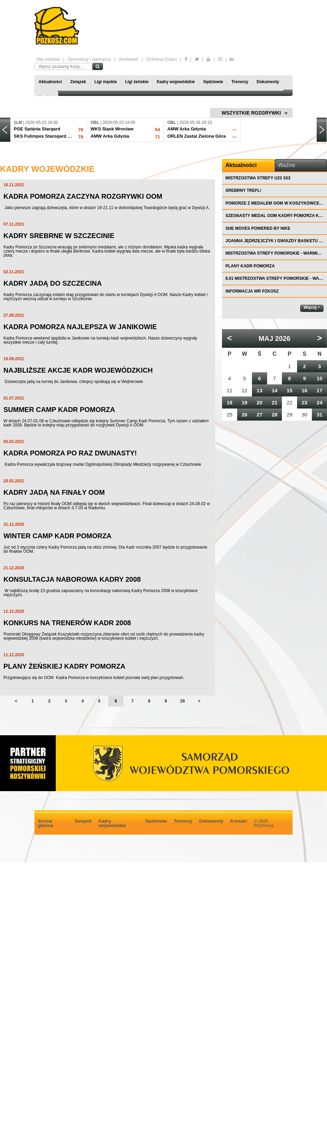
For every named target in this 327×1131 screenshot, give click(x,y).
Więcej (310, 307)
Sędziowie (213, 81)
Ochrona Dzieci (161, 59)
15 (290, 390)
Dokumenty (268, 81)
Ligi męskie (105, 81)
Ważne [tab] (286, 165)
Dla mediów (48, 59)
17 (320, 390)
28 (274, 414)
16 (304, 390)
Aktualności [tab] (241, 165)
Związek (78, 81)
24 (320, 402)
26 (244, 414)
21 (274, 402)
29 (182, 701)
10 (320, 378)
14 (274, 390)
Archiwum (128, 59)
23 (304, 402)
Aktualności (50, 81)
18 (229, 402)
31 (320, 414)
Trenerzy (239, 81)
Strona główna (45, 823)
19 (244, 402)
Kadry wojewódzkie (176, 81)
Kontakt (238, 821)
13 (260, 390)
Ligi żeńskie (136, 81)
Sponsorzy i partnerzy (89, 59)
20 (260, 402)
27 (260, 414)
